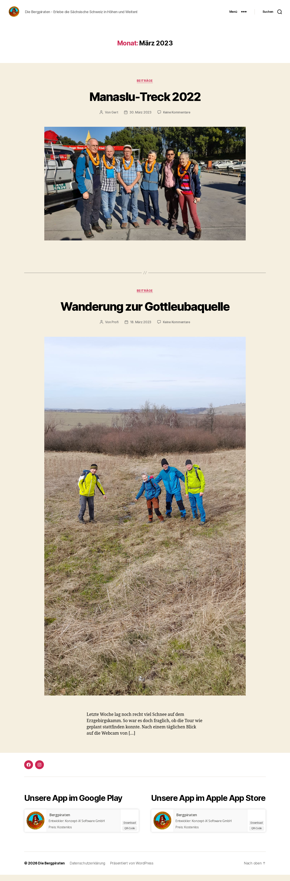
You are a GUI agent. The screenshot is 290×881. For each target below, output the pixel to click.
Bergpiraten (60, 821)
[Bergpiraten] (35, 827)
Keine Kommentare (177, 118)
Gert (114, 118)
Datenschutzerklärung (88, 869)
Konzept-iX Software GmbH (212, 827)
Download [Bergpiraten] (130, 829)
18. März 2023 (140, 328)
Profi (114, 328)
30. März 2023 (140, 118)
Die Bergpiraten (52, 869)
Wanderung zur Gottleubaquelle (145, 312)
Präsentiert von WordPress (133, 869)
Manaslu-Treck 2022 (145, 102)
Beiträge (145, 87)
